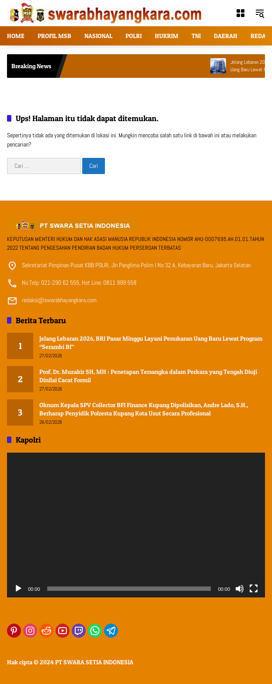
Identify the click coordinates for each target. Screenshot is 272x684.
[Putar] (18, 588)
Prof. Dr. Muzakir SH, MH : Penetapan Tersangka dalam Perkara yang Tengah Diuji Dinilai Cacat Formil (148, 376)
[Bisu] (239, 588)
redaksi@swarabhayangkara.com (59, 300)
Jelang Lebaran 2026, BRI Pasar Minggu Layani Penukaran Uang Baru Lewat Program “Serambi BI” (150, 343)
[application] (136, 525)
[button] (260, 13)
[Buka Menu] (240, 13)
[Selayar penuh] (253, 588)
